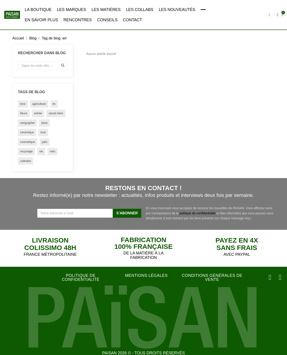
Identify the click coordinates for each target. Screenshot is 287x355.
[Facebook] (280, 277)
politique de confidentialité (197, 213)
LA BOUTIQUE (38, 9)
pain (45, 142)
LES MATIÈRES (106, 9)
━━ (203, 9)
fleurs (23, 113)
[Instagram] (271, 277)
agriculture (39, 103)
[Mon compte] (278, 15)
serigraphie (27, 123)
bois (43, 132)
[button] (270, 15)
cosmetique (27, 142)
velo (52, 151)
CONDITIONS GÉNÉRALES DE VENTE (212, 277)
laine (44, 123)
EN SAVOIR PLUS (41, 20)
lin (54, 103)
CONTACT (132, 20)
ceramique (27, 132)
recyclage (26, 151)
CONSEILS (107, 20)
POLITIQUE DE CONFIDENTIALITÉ (81, 277)
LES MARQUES (71, 9)
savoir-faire (56, 113)
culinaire (25, 161)
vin (41, 151)
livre (23, 103)
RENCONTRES (77, 20)
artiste (38, 113)
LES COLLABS (139, 9)
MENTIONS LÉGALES (146, 275)
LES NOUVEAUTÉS (177, 9)
